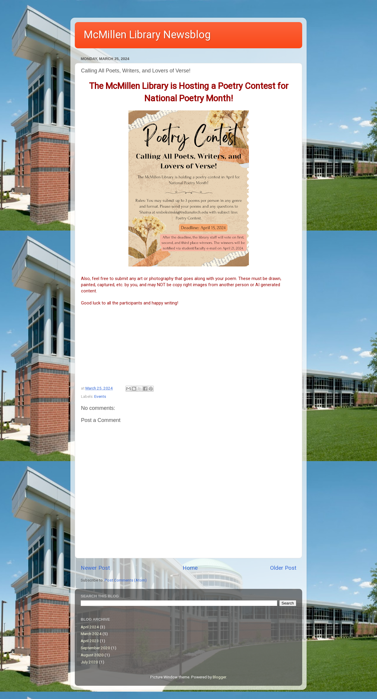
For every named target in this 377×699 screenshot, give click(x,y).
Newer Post (95, 567)
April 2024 (90, 627)
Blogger (219, 677)
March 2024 (91, 633)
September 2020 (95, 647)
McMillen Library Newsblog (147, 35)
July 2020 (89, 662)
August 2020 (92, 654)
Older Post (283, 567)
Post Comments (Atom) (126, 580)
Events (100, 396)
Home (190, 567)
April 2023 (90, 640)
